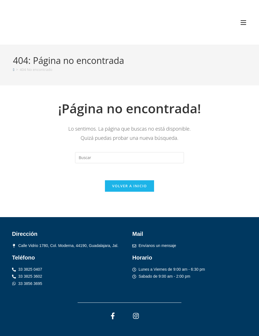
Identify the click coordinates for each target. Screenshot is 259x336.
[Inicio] (13, 69)
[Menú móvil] (243, 22)
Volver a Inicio (129, 185)
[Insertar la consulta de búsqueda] (129, 157)
